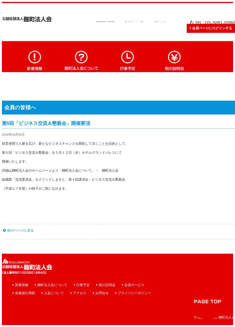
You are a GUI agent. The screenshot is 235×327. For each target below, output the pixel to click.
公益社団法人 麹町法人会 (27, 19)
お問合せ (102, 293)
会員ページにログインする (212, 28)
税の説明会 (174, 60)
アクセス (79, 293)
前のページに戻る (20, 230)
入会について (54, 293)
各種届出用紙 (25, 293)
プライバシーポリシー (134, 293)
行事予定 (128, 60)
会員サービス (134, 285)
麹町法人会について (81, 60)
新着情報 (34, 60)
